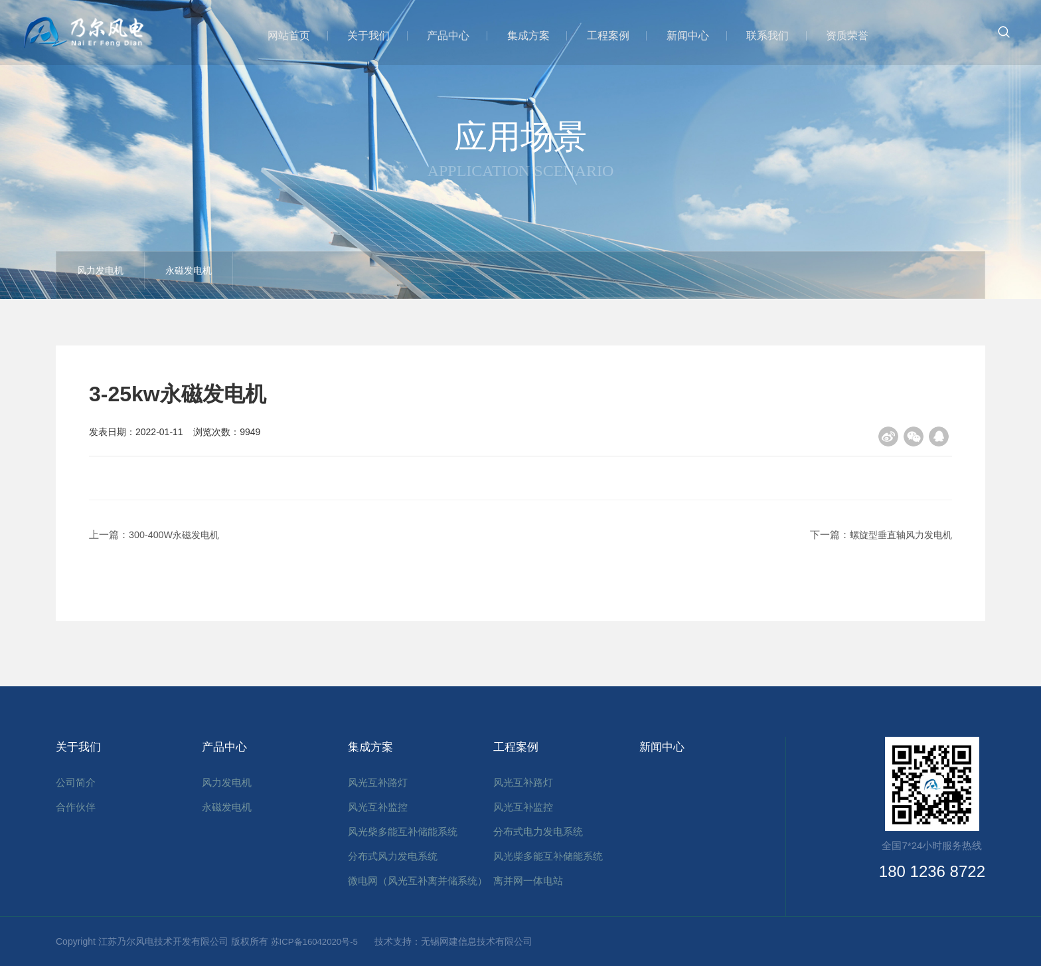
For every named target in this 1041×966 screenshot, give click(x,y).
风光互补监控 (378, 803)
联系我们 (766, 35)
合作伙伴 (76, 803)
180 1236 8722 (932, 871)
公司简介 (76, 778)
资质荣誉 (844, 35)
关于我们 (374, 35)
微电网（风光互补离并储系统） (417, 876)
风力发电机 (112, 275)
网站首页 (296, 35)
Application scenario (521, 170)
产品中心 (453, 35)
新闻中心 (688, 35)
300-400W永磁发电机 (176, 534)
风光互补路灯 (378, 778)
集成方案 (531, 35)
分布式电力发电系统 (538, 827)
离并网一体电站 (528, 876)
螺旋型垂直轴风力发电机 (897, 534)
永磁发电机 (224, 275)
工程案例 (609, 35)
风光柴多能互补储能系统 (402, 827)
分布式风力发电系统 (393, 852)
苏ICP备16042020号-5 (322, 941)
